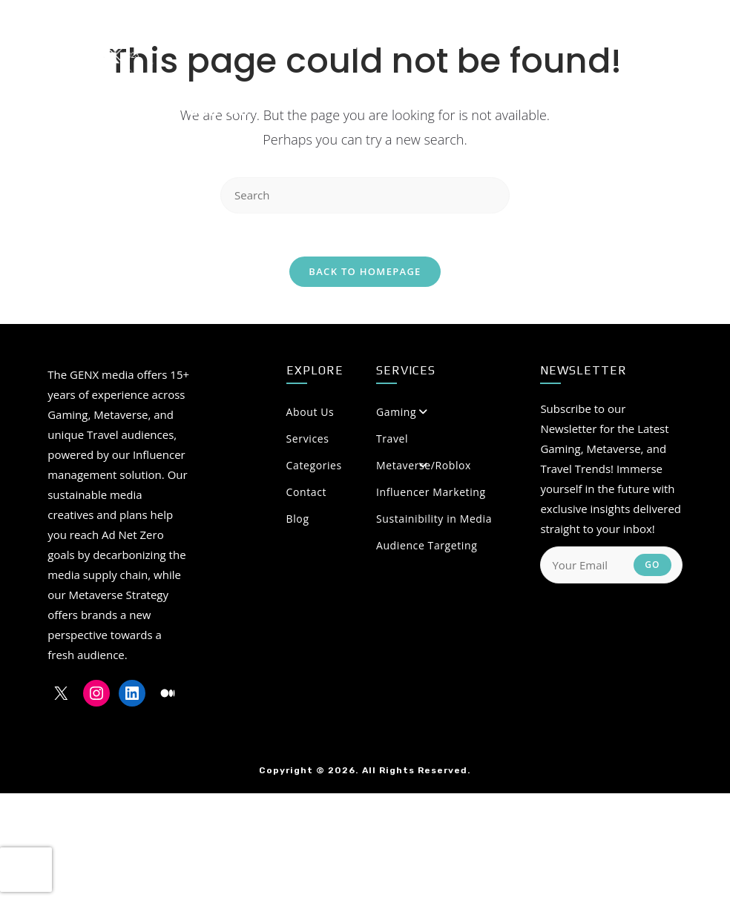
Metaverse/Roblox (423, 467)
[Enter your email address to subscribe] (611, 566)
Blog (297, 520)
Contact (306, 493)
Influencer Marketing (431, 493)
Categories (357, 467)
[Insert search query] (365, 195)
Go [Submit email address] (652, 566)
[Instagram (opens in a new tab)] (592, 43)
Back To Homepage (365, 273)
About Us (357, 413)
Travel (392, 440)
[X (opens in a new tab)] (565, 43)
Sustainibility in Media (434, 520)
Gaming (396, 413)
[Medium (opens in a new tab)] (646, 43)
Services (307, 440)
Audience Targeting (426, 547)
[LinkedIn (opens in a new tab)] (618, 43)
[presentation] (26, 869)
